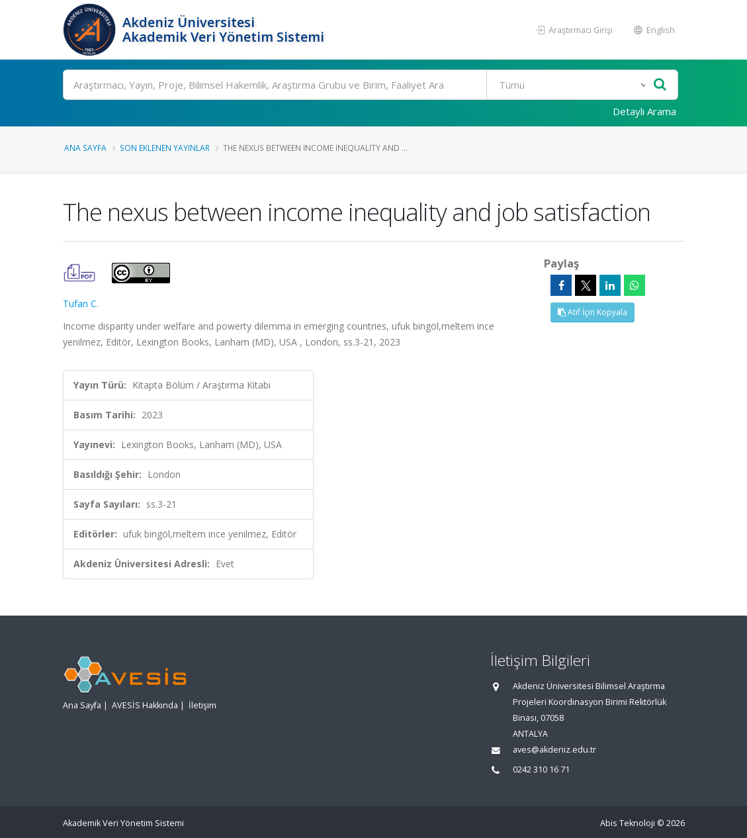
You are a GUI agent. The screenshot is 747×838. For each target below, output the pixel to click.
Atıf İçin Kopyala (592, 312)
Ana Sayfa (85, 147)
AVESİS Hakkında (145, 705)
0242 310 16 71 (541, 769)
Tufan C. (81, 303)
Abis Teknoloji (627, 823)
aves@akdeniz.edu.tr (554, 749)
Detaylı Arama (644, 111)
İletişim (202, 705)
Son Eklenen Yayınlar (165, 147)
